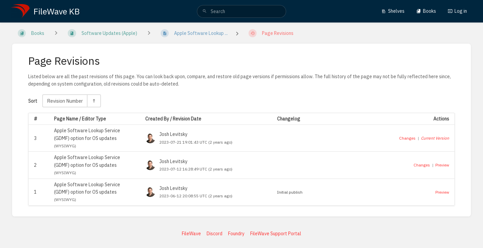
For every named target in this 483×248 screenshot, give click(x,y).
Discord (214, 234)
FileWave (191, 234)
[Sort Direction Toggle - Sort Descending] (93, 101)
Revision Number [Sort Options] (65, 101)
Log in (457, 11)
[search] (241, 11)
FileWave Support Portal (275, 234)
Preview (442, 164)
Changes (407, 138)
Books (426, 11)
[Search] (204, 11)
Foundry (236, 234)
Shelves (393, 11)
